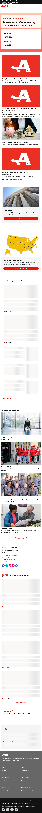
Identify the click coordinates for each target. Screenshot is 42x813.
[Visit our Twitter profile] (7, 809)
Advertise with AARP (26, 764)
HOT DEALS (8, 711)
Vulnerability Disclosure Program (9, 806)
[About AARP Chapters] (21, 456)
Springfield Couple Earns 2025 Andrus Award (16, 79)
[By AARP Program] (21, 518)
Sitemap (3, 800)
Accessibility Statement (31, 800)
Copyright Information (24, 803)
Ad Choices (21, 806)
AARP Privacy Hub (11, 800)
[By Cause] (21, 487)
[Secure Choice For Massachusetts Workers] (21, 132)
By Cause (4, 498)
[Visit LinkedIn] (16, 809)
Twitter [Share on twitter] (6, 565)
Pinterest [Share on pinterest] (10, 565)
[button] (40, 6)
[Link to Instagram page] (12, 809)
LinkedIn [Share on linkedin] (16, 565)
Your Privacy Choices (30, 806)
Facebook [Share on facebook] (3, 565)
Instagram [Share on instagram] (13, 565)
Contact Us (23, 767)
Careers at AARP (25, 770)
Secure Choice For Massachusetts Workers (15, 142)
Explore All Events (7, 398)
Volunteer (4, 770)
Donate (3, 767)
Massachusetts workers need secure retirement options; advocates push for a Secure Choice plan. (20, 145)
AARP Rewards (5, 777)
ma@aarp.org (13, 555)
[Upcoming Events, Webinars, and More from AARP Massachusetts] (21, 164)
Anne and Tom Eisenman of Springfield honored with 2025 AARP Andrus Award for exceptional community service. (19, 81)
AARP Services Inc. (25, 774)
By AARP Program (6, 528)
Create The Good (6, 437)
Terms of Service (21, 800)
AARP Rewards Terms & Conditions (10, 803)
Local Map (5, 561)
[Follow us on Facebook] (3, 809)
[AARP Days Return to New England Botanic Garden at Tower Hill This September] (21, 101)
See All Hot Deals (21, 718)
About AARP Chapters (8, 467)
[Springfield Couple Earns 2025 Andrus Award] (21, 69)
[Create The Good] (21, 426)
